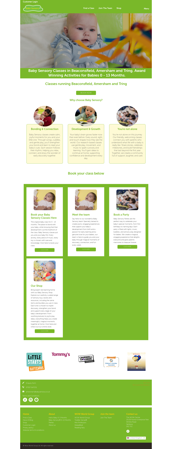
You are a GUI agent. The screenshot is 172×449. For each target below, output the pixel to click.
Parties (51, 423)
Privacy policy (28, 428)
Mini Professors (80, 423)
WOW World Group (82, 418)
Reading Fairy (80, 428)
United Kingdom (134, 438)
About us (52, 425)
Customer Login (30, 2)
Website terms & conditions (33, 430)
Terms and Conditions (30, 396)
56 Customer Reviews (141, 385)
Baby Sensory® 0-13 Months (60, 420)
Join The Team (105, 8)
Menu (146, 9)
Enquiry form (29, 383)
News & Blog (28, 420)
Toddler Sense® (81, 420)
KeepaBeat (79, 425)
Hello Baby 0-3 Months (58, 418)
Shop (118, 8)
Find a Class (88, 8)
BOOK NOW (86, 93)
